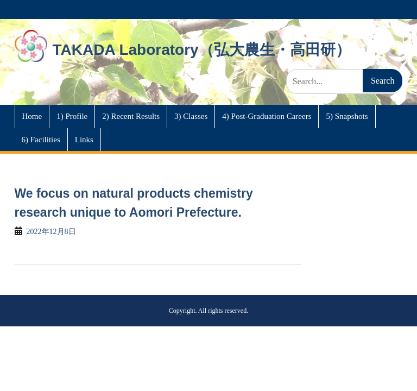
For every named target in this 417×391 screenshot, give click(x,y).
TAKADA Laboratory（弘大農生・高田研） (202, 49)
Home (32, 116)
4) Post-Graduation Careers (266, 116)
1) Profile (71, 116)
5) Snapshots (347, 116)
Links (84, 139)
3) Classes (190, 116)
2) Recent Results (131, 116)
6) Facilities (41, 139)
